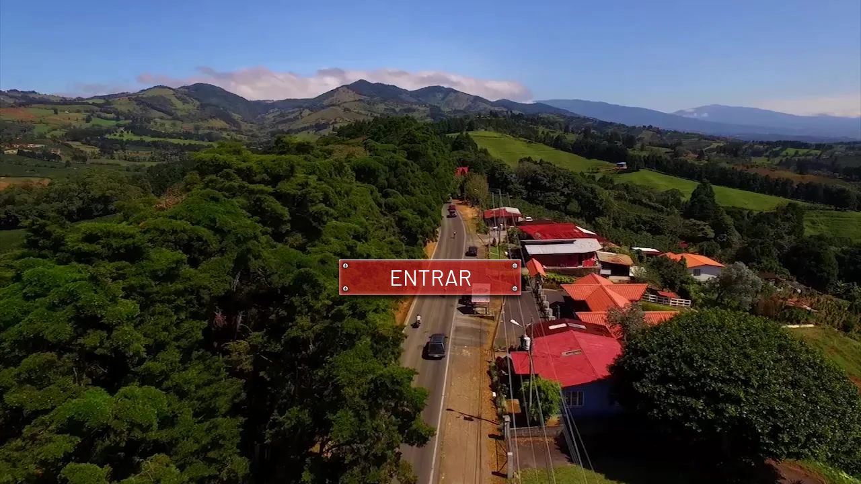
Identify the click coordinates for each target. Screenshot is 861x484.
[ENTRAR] (430, 277)
